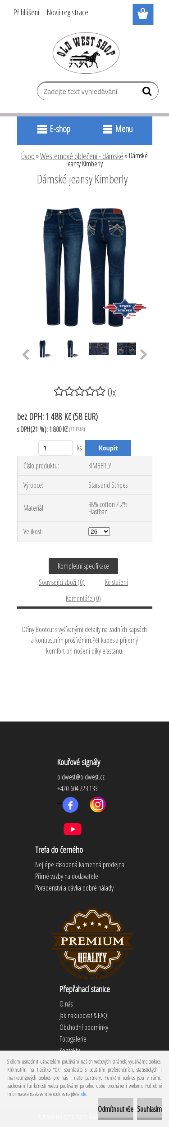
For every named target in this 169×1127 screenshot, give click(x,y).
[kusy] (55, 448)
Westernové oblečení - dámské (81, 156)
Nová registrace (67, 12)
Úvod (28, 156)
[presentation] (25, 355)
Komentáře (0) (83, 598)
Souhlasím (149, 1109)
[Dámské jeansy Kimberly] (84, 204)
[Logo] (84, 52)
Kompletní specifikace (83, 566)
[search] (148, 93)
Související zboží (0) (62, 582)
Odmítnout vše (115, 1109)
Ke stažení (116, 582)
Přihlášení (26, 12)
